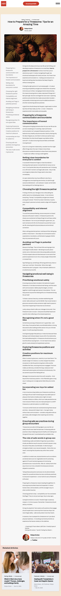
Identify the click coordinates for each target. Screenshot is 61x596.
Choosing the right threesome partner (11, 92)
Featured (27, 19)
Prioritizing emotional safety (12, 116)
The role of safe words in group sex (13, 151)
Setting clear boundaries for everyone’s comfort (12, 85)
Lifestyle (42, 576)
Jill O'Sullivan (45, 584)
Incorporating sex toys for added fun (13, 138)
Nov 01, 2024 (17, 586)
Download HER (31, 4)
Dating (23, 19)
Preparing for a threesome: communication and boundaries (12, 71)
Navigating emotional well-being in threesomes (12, 110)
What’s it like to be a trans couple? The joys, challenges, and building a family (14, 581)
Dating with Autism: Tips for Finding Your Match (38, 530)
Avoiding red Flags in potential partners (12, 103)
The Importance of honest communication (13, 79)
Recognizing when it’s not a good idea (12, 121)
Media (10, 576)
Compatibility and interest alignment (11, 97)
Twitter (34, 540)
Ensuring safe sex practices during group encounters (13, 145)
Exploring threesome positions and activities (13, 127)
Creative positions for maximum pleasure (12, 132)
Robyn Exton (28, 28)
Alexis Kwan (37, 584)
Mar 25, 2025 (39, 587)
